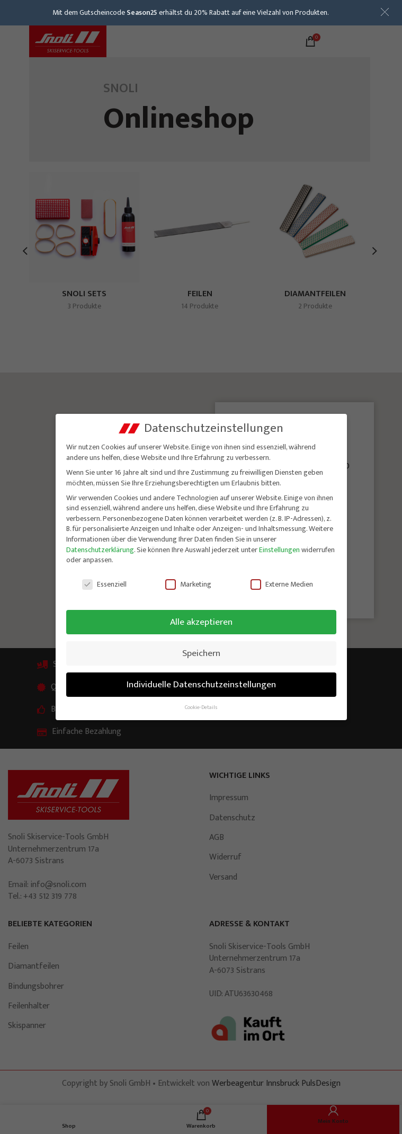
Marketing (188, 584)
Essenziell (104, 584)
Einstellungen (279, 550)
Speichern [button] (201, 653)
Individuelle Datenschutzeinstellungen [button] (201, 684)
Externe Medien (282, 584)
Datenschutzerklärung (100, 550)
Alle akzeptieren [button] (201, 622)
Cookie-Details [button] (201, 707)
